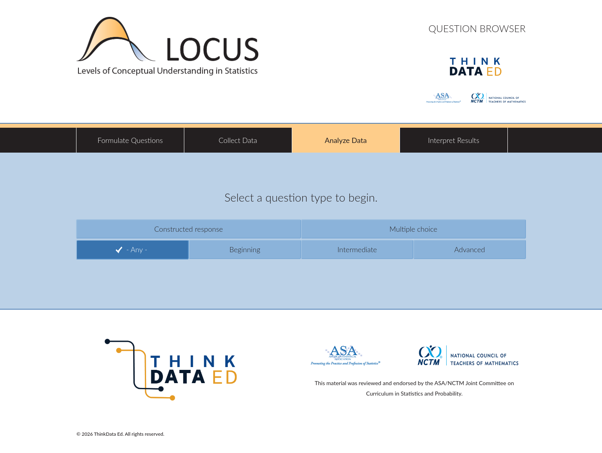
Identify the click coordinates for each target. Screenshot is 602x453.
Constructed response (188, 228)
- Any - (137, 249)
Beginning (244, 249)
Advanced (469, 249)
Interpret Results (454, 140)
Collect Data (238, 140)
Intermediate (357, 249)
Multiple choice (413, 228)
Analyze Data (346, 140)
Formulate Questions (130, 140)
